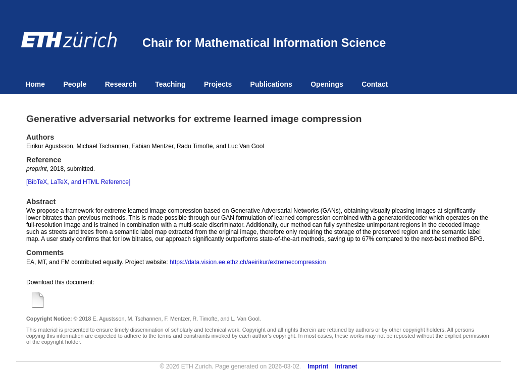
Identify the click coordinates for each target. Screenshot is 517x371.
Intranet (346, 366)
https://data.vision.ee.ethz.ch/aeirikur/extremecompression (248, 262)
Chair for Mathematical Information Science (264, 42)
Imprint (318, 366)
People (74, 84)
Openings (327, 84)
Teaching (170, 84)
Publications (271, 84)
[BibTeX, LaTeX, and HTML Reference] (78, 182)
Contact (374, 84)
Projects (218, 84)
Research (121, 84)
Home (35, 84)
